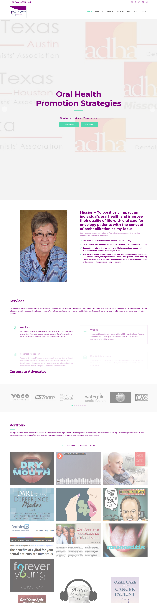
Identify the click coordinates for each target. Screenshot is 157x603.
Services (110, 11)
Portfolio (120, 11)
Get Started (69, 125)
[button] (12, 109)
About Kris (99, 11)
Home (89, 11)
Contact (144, 11)
